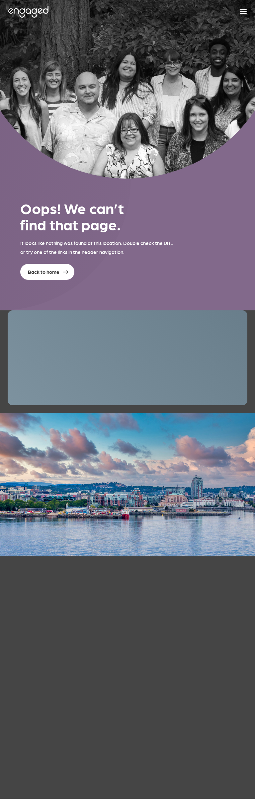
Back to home (43, 272)
